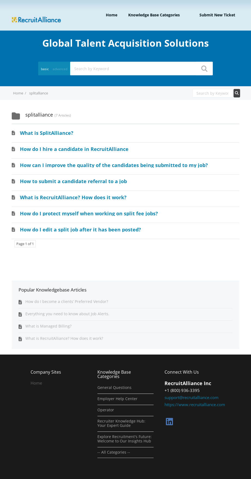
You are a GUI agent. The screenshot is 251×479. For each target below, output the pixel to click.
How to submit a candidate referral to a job (73, 181)
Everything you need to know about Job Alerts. (67, 313)
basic (45, 69)
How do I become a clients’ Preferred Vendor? (66, 301)
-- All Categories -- (113, 452)
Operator (105, 410)
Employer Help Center (117, 399)
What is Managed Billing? (48, 326)
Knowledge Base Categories (154, 14)
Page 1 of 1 (25, 243)
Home (111, 14)
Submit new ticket (217, 14)
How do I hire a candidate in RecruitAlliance (74, 149)
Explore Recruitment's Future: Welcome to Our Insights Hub (124, 439)
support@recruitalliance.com (192, 397)
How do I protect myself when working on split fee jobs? (89, 213)
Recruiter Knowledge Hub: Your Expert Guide (121, 423)
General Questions (114, 387)
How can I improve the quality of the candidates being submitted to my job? (114, 165)
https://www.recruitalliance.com (195, 404)
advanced (60, 69)
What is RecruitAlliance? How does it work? (73, 197)
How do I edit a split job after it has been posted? (80, 229)
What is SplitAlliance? (46, 133)
